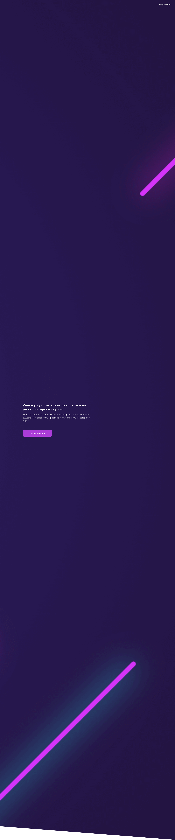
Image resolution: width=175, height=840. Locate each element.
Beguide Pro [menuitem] (165, 4)
